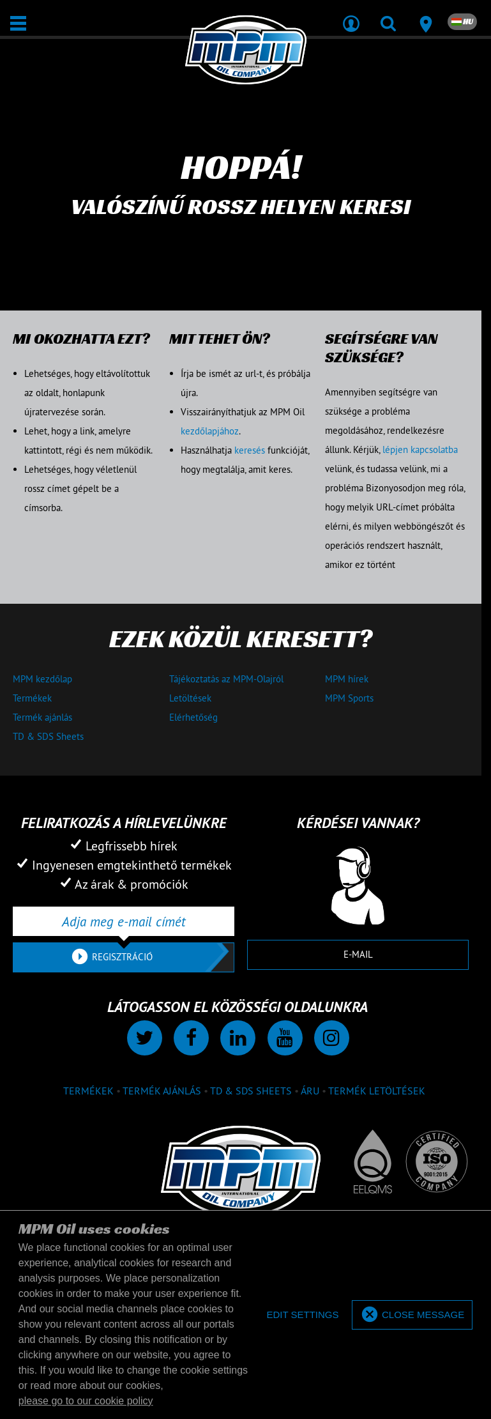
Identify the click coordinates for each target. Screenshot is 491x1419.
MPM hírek (346, 679)
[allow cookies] (412, 1315)
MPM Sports (349, 698)
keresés (249, 450)
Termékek (32, 698)
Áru (310, 1090)
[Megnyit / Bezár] (18, 23)
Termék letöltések (376, 1090)
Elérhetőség (193, 717)
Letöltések (190, 698)
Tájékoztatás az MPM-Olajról (226, 679)
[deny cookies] (302, 1315)
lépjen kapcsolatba (420, 449)
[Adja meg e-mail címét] (123, 921)
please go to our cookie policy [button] (86, 1400)
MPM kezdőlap (42, 679)
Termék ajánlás (42, 717)
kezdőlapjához (210, 431)
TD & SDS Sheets (48, 736)
